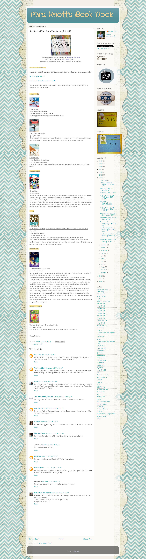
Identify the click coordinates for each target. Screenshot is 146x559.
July (102, 256)
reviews (99, 299)
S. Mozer (37, 422)
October (103, 248)
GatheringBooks (39, 468)
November (104, 245)
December (104, 180)
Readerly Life (101, 392)
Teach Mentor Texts (73, 57)
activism (99, 399)
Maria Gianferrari (39, 433)
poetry (99, 339)
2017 (100, 178)
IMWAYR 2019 (101, 316)
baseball (99, 380)
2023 (101, 161)
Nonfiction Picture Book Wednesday (104, 291)
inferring (99, 411)
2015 (100, 279)
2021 (100, 167)
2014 (100, 282)
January (103, 273)
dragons (99, 382)
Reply (36, 362)
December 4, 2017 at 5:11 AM (54, 368)
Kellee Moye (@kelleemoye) (42, 493)
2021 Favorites (101, 387)
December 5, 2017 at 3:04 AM (53, 468)
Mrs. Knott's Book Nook (71, 15)
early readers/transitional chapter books (43, 81)
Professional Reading (103, 375)
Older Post (87, 539)
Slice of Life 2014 (102, 321)
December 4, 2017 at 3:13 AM (46, 355)
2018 (100, 175)
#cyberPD (100, 368)
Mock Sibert (100, 337)
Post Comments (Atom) (45, 543)
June (102, 259)
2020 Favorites (101, 360)
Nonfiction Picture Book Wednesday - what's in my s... (108, 223)
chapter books (101, 407)
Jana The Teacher (39, 408)
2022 (101, 164)
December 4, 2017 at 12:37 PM (55, 408)
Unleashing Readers (68, 59)
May (102, 262)
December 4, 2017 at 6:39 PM (55, 433)
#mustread (100, 328)
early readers (101, 365)
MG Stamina (100, 363)
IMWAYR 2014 (101, 304)
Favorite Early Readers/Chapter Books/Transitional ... (107, 203)
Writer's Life (101, 397)
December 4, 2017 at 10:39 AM (63, 397)
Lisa (35, 355)
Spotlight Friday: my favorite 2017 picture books (107, 184)
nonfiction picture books (37, 76)
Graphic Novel (101, 346)
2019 (100, 172)
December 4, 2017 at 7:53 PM (48, 456)
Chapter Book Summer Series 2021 (106, 342)
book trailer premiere (103, 402)
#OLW (99, 385)
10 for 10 (99, 330)
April (102, 264)
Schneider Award (102, 377)
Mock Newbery (101, 358)
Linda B (36, 382)
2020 (100, 170)
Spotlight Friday (101, 296)
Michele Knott (112, 32)
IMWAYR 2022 (101, 370)
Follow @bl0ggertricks (103, 49)
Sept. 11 (99, 394)
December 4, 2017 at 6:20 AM (48, 382)
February (103, 270)
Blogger (76, 551)
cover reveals (101, 356)
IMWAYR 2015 (101, 306)
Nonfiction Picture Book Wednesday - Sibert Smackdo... (107, 209)
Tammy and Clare (39, 368)
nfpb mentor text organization (106, 414)
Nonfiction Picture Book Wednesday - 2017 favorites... (107, 197)
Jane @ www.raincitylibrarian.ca (44, 397)
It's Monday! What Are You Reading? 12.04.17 (108, 241)
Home (61, 539)
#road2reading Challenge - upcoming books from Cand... (108, 229)
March (103, 267)
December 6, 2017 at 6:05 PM (60, 493)
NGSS (98, 373)
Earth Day (100, 353)
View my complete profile (110, 35)
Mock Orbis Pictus (102, 390)
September (104, 251)
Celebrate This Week (103, 301)
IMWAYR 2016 (101, 311)
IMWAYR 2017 (38, 344)
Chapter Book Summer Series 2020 (106, 334)
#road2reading (101, 294)
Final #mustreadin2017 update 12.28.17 (107, 189)
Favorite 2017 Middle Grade (108, 193)
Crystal (36, 456)
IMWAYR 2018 (101, 318)
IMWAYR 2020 (101, 313)
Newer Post (34, 539)
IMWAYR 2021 (101, 323)
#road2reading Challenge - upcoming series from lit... (108, 235)
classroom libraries (102, 409)
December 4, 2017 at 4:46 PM (49, 422)
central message (102, 404)
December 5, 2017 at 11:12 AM (51, 481)
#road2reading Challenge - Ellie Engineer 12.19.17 (108, 214)
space (98, 419)
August (103, 253)
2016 (100, 276)
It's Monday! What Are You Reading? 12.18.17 (108, 218)
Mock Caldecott (101, 348)
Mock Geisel (100, 351)
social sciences (101, 416)
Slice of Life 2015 (102, 326)
